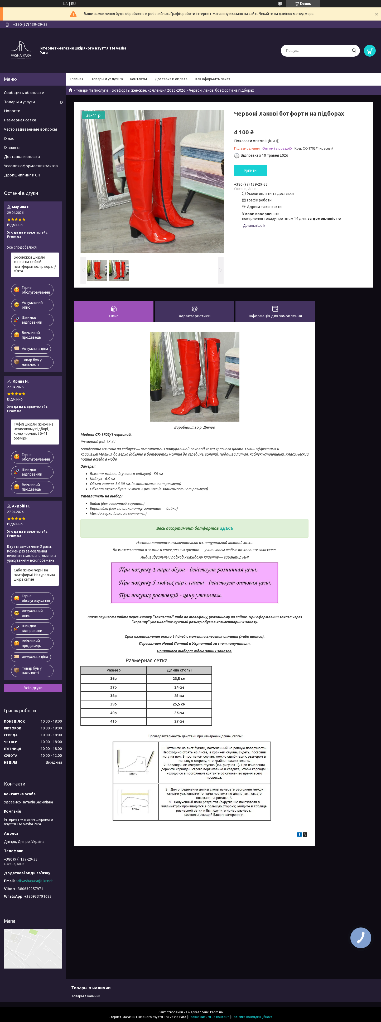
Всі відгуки (33, 688)
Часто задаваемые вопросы (30, 129)
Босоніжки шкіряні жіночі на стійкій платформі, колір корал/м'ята (35, 264)
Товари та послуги (92, 90)
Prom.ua (216, 1012)
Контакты (138, 79)
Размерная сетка (20, 120)
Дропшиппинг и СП (22, 175)
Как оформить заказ (212, 79)
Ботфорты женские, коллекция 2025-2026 (148, 90)
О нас (9, 138)
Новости (12, 110)
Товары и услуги (105, 79)
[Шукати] (354, 51)
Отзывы (12, 147)
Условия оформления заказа (31, 166)
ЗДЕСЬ (226, 528)
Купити (250, 170)
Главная (76, 79)
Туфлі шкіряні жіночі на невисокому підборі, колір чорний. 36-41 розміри (33, 431)
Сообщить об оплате (24, 92)
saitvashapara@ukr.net (34, 881)
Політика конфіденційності (252, 1017)
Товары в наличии (85, 996)
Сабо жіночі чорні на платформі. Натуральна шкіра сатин (34, 574)
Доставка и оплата (171, 79)
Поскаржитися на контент (209, 1017)
